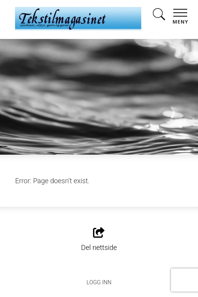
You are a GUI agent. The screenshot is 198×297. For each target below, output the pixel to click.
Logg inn (98, 282)
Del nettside (99, 239)
